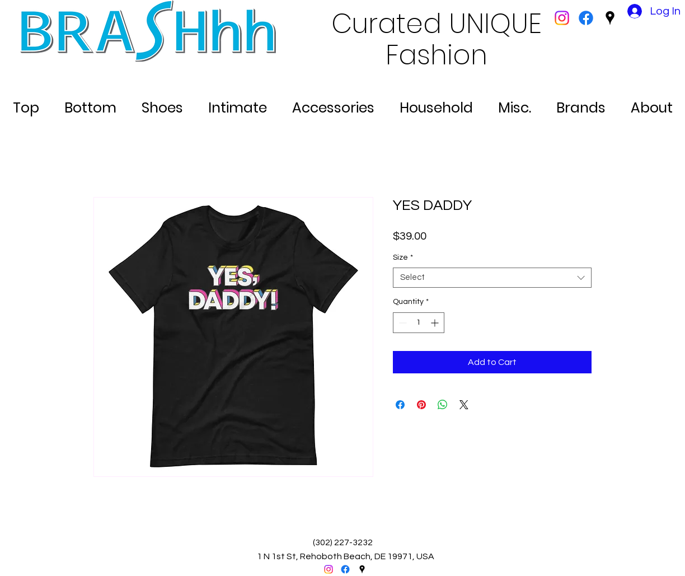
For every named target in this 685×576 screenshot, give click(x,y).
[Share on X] (464, 404)
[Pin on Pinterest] (421, 404)
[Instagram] (561, 17)
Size (403, 257)
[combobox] (492, 278)
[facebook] (585, 17)
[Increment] (436, 323)
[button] (25, 103)
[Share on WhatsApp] (442, 404)
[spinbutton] (419, 323)
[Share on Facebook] (400, 404)
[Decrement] (402, 323)
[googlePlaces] (610, 17)
